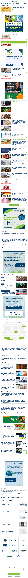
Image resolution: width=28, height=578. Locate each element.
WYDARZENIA (11, 3)
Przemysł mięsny (14, 333)
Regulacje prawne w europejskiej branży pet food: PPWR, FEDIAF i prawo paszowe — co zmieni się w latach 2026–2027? (8, 386)
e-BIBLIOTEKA (3, 3)
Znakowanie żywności (17, 339)
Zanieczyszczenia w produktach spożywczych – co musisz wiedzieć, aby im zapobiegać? (8, 443)
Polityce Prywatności (8, 571)
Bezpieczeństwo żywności (8, 324)
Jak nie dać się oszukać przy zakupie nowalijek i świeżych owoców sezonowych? (19, 108)
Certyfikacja (16, 324)
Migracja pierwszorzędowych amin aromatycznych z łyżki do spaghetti (8, 293)
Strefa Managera (7, 337)
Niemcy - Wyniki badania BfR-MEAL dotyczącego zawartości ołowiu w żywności (18, 193)
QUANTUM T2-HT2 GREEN (8, 531)
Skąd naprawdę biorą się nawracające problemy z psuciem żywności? (7, 373)
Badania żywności (19, 322)
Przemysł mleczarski (22, 333)
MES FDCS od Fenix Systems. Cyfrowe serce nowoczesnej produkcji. (13, 497)
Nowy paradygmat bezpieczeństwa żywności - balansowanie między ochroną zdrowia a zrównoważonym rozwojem (19, 199)
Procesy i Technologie (6, 333)
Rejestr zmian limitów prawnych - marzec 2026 (11, 355)
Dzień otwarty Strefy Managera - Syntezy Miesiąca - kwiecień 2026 (8, 451)
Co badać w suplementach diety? (7, 404)
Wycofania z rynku (9, 339)
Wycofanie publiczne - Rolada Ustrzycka (19, 181)
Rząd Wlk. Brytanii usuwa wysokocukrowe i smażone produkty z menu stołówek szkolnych (19, 115)
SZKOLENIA (18, 3)
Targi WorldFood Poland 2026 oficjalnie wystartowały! (7, 286)
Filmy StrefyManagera (16, 326)
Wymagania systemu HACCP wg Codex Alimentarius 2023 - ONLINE (13, 397)
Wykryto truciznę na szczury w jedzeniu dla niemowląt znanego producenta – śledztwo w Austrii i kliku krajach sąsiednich (19, 143)
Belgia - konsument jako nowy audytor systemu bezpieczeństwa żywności (19, 155)
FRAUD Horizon (5, 504)
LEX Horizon (4, 517)
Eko (10, 326)
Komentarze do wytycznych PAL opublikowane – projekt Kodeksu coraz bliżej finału (19, 8)
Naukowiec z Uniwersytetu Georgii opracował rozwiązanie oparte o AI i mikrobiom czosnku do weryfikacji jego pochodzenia (19, 122)
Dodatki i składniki (5, 326)
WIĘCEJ (25, 3)
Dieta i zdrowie (22, 324)
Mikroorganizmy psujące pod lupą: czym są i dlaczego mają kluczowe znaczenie (8, 436)
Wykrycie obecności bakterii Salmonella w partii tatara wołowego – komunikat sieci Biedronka (19, 187)
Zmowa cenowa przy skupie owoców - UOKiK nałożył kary (13, 233)
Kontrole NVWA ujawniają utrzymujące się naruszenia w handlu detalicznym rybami (19, 128)
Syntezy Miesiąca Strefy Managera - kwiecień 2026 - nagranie (18, 69)
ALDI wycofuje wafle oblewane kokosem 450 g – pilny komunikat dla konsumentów (19, 75)
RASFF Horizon (5, 511)
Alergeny (7, 322)
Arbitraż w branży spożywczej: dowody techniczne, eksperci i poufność (19, 103)
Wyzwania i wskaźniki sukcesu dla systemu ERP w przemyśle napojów (8, 380)
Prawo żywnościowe (22, 331)
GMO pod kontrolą (6, 524)
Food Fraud (23, 326)
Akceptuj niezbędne (13, 576)
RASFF (24, 335)
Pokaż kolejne (13, 205)
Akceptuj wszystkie (13, 574)
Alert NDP (12, 322)
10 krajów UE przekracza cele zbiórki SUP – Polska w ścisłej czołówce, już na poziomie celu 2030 (19, 134)
